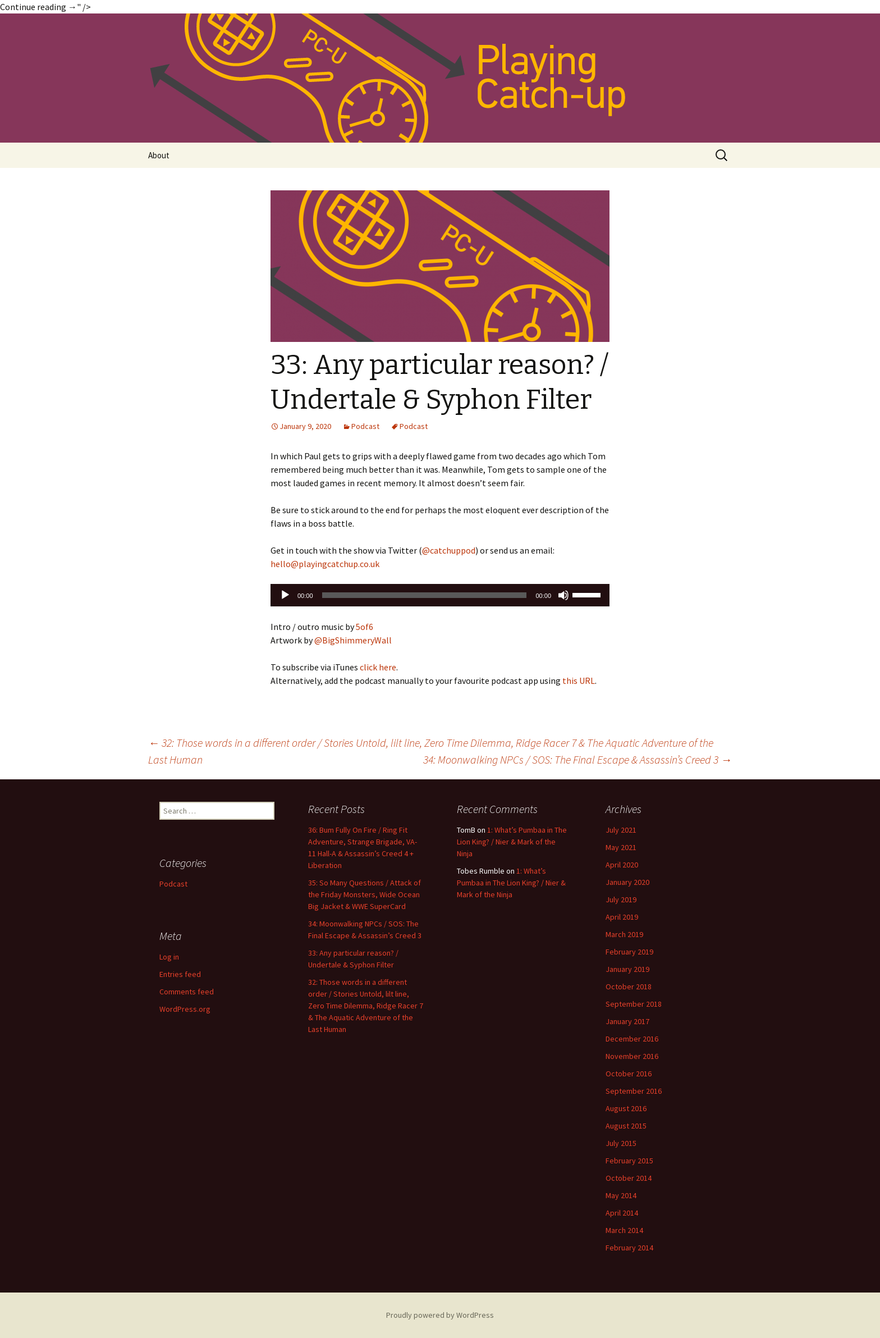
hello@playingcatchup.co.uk (325, 563)
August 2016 (626, 1108)
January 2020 (627, 882)
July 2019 (621, 899)
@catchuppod (448, 550)
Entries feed (180, 974)
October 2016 (629, 1073)
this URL (578, 680)
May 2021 (621, 847)
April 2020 (622, 865)
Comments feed (186, 992)
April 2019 (622, 917)
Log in (169, 957)
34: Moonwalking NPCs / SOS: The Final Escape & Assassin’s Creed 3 (577, 759)
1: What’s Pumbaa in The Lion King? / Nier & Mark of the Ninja (512, 841)
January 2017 (627, 1021)
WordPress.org (184, 1009)
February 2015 (629, 1161)
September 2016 (634, 1091)
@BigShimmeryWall (353, 640)
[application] (440, 595)
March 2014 (624, 1230)
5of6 (364, 626)
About (158, 155)
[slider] (424, 595)
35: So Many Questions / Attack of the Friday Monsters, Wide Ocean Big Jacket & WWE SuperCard (364, 894)
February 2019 (629, 952)
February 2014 (629, 1248)
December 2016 (632, 1039)
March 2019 (624, 934)
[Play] (285, 595)
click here (378, 667)
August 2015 (626, 1126)
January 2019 (627, 969)
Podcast (365, 426)
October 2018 (629, 986)
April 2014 (622, 1213)
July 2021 (621, 830)
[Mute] (563, 595)
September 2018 (634, 1004)
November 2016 (632, 1056)
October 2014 (629, 1178)
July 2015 (621, 1143)
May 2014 (621, 1195)
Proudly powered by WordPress (440, 1315)
